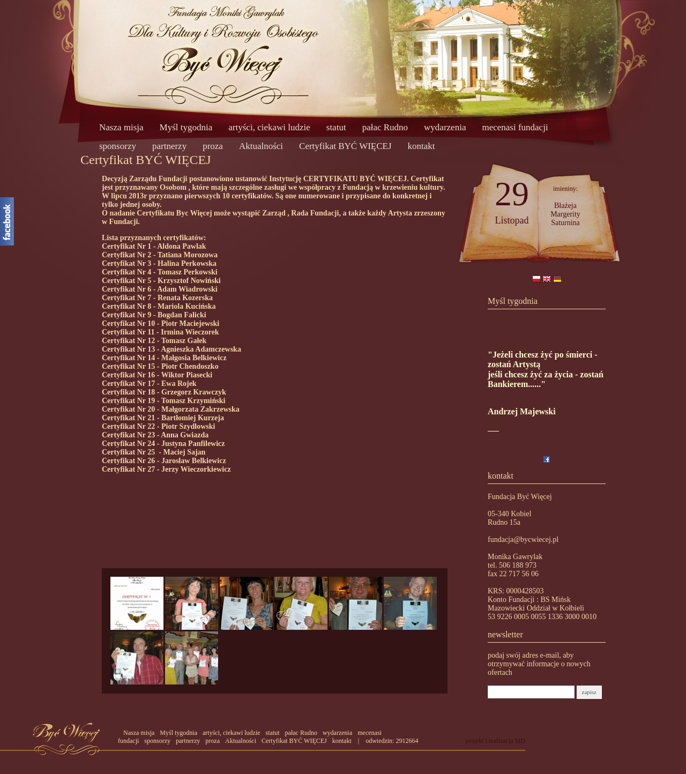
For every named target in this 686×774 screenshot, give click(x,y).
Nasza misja (121, 127)
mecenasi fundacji (515, 127)
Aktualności (261, 146)
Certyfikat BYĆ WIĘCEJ (345, 146)
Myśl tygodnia (186, 127)
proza (213, 146)
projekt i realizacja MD (495, 741)
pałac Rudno (385, 127)
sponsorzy (117, 146)
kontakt (421, 146)
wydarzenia (445, 127)
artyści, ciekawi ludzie (269, 127)
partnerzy (169, 146)
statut (336, 127)
